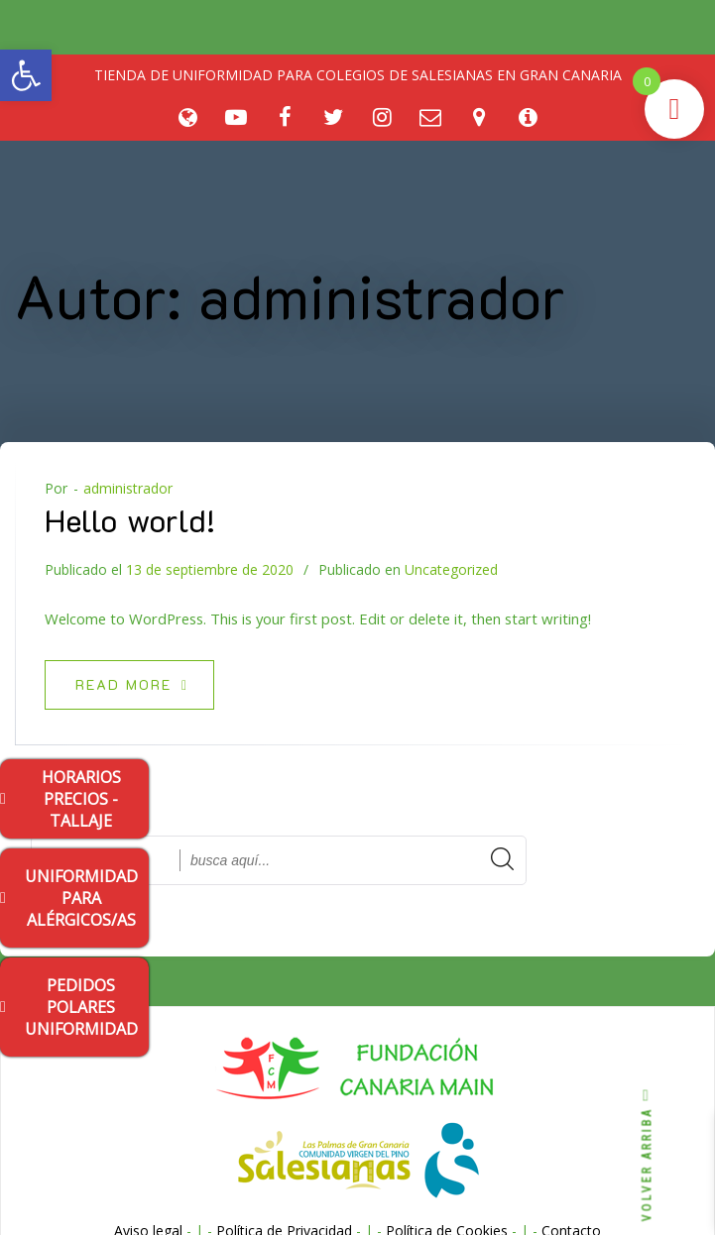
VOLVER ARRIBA (648, 1154)
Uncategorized (451, 569)
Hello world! (130, 519)
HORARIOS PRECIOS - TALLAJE (60, 799)
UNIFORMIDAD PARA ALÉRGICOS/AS (69, 898)
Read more (131, 684)
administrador (128, 488)
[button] (26, 75)
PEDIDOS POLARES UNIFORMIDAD (69, 1007)
